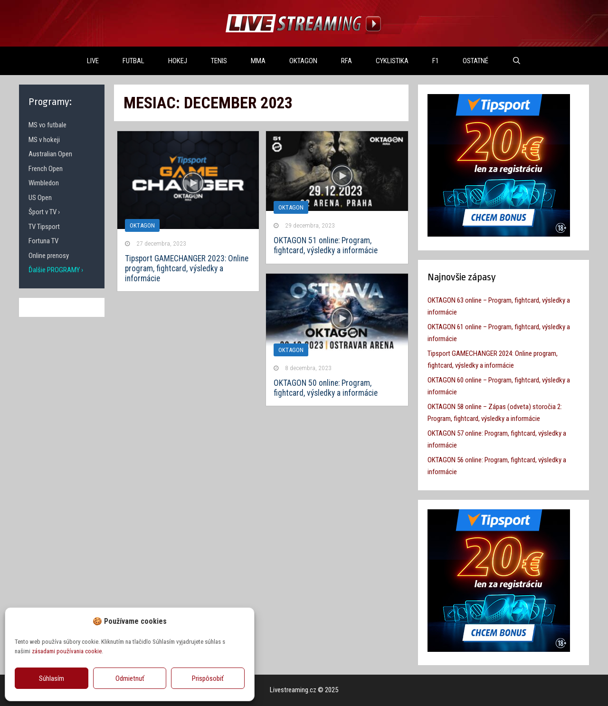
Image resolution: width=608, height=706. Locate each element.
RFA (346, 61)
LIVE (93, 61)
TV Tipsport (44, 226)
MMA (258, 61)
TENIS (219, 61)
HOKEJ (177, 61)
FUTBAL (133, 61)
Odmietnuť (129, 678)
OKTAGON (303, 61)
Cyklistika (392, 61)
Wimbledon (43, 183)
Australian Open (50, 154)
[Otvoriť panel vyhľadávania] (516, 61)
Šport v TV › (44, 212)
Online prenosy (48, 255)
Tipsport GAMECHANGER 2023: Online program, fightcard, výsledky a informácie (186, 268)
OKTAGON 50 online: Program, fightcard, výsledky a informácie (326, 388)
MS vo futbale (47, 125)
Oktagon (291, 207)
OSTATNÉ (475, 61)
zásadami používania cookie (67, 651)
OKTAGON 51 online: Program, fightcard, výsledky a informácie (326, 245)
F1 (435, 61)
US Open (40, 197)
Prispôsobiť (208, 678)
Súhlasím (51, 678)
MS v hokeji (44, 139)
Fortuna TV (43, 241)
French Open (45, 168)
